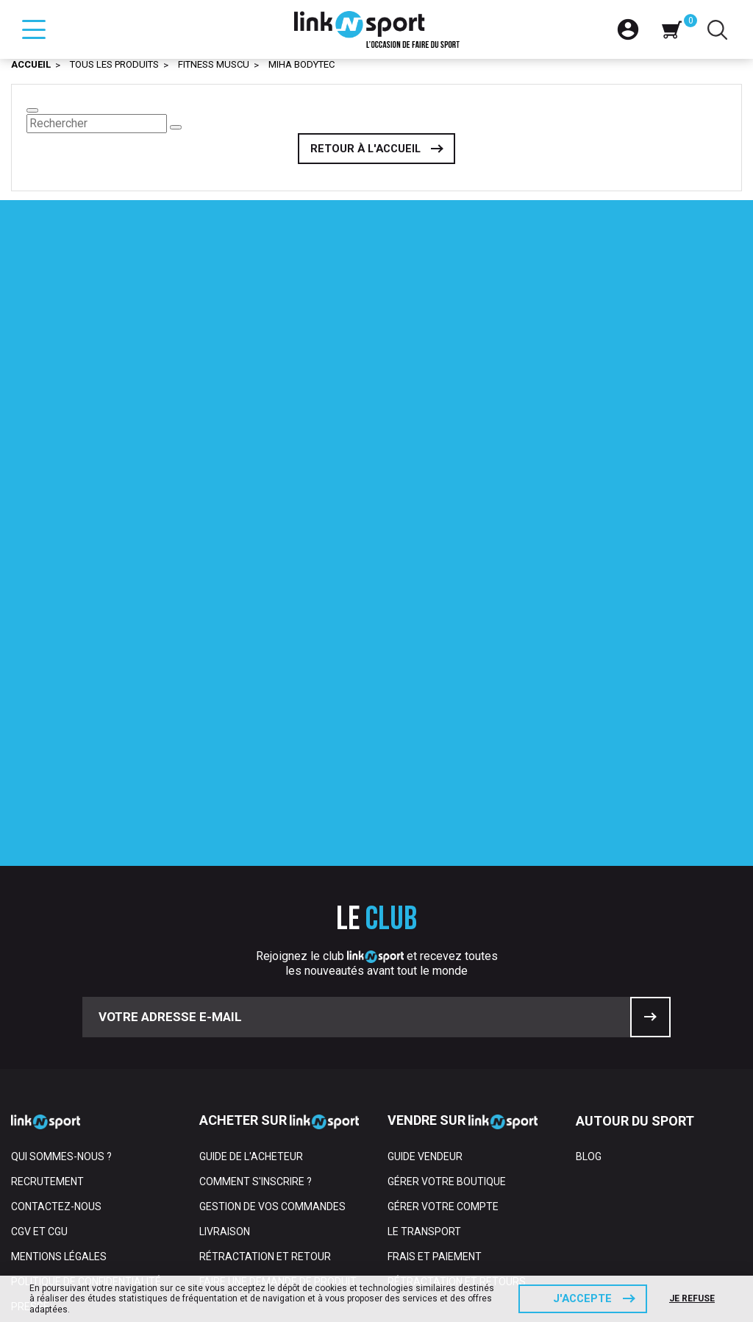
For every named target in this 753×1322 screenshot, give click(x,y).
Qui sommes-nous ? (61, 1005)
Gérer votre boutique (447, 1030)
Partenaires (44, 1180)
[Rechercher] (96, 123)
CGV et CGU (39, 1080)
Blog (589, 1005)
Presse (30, 1155)
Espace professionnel (70, 1205)
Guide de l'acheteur (251, 1005)
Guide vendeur (425, 1005)
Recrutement (47, 1030)
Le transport (424, 1080)
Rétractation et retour (265, 1105)
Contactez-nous (56, 1055)
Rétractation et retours (457, 1130)
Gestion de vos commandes (272, 1055)
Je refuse (692, 1298)
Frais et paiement (435, 1105)
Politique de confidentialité (86, 1130)
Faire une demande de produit (278, 1130)
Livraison (224, 1080)
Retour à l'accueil (365, 149)
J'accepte (582, 1298)
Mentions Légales (59, 1105)
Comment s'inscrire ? (255, 1030)
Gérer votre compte (443, 1055)
